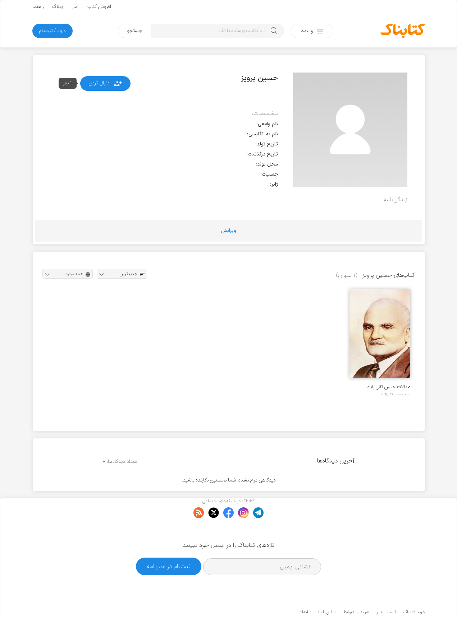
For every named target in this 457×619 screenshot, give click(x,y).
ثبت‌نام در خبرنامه (169, 544)
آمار (75, 6)
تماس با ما (327, 590)
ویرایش (228, 230)
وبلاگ (57, 6)
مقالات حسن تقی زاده (388, 387)
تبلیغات (305, 590)
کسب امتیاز (386, 590)
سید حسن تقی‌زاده (395, 394)
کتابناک (387, 601)
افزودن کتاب (99, 6)
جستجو (134, 30)
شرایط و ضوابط (356, 590)
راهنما (38, 6)
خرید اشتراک (414, 590)
